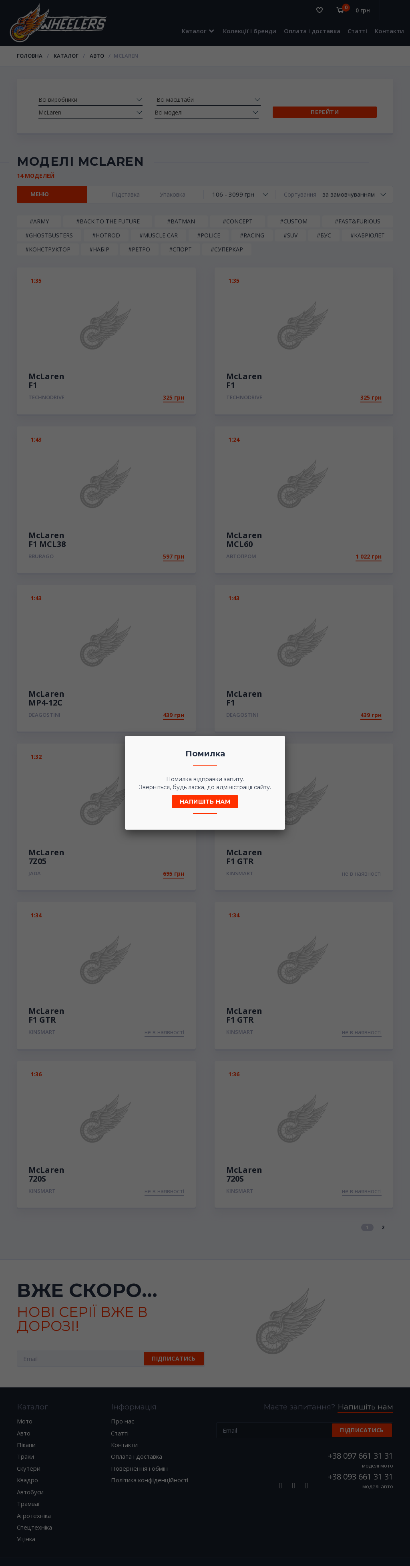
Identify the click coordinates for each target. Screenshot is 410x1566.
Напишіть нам (205, 801)
